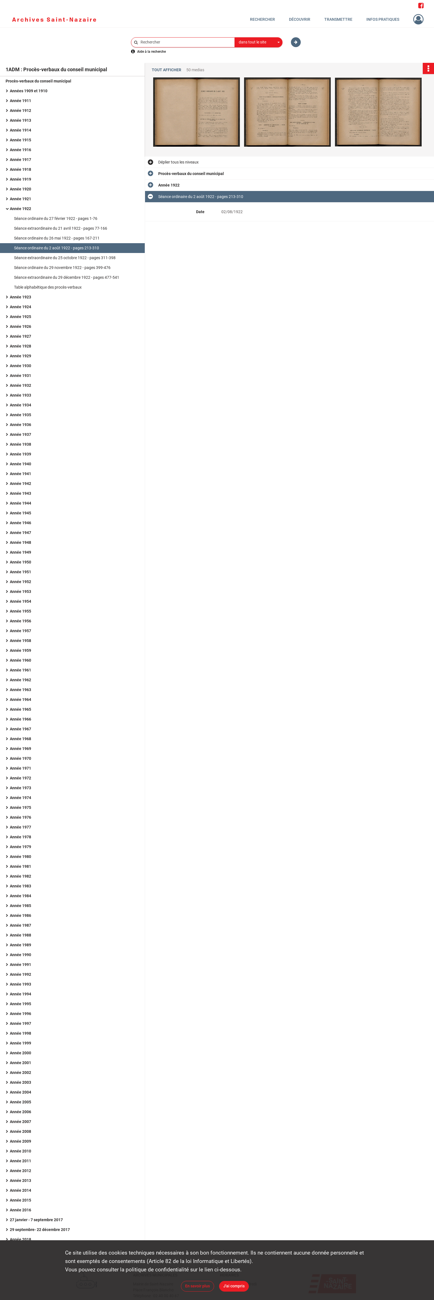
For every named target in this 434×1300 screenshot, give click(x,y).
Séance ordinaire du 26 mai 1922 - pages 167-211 (57, 238)
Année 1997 (20, 1023)
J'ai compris (234, 1286)
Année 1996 (20, 1013)
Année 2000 (20, 1053)
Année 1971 (20, 768)
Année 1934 (20, 405)
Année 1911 (20, 100)
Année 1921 (20, 199)
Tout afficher (166, 70)
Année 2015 (20, 1200)
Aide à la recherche (151, 52)
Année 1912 (20, 110)
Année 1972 (20, 778)
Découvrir (299, 19)
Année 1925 (20, 316)
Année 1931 (20, 375)
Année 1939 (20, 454)
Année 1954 (20, 601)
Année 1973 (20, 788)
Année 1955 (20, 611)
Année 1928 (20, 346)
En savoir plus (197, 1286)
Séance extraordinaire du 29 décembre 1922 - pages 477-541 (66, 277)
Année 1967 (20, 729)
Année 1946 (20, 523)
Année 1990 (20, 954)
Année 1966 (20, 719)
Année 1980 (20, 856)
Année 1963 (20, 689)
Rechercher (262, 19)
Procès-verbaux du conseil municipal (38, 81)
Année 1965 (20, 709)
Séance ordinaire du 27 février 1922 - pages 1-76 (55, 218)
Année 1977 (20, 827)
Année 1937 (20, 434)
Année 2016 (20, 1210)
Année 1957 (20, 631)
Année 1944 (20, 503)
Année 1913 (20, 120)
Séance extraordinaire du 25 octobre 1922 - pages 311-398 (65, 258)
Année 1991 (20, 964)
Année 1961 (20, 670)
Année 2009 (20, 1141)
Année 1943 (20, 493)
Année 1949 (20, 552)
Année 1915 (20, 140)
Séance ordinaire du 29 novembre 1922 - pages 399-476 (62, 267)
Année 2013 (20, 1180)
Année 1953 (20, 591)
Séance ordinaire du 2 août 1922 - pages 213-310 (56, 248)
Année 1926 (20, 326)
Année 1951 (20, 572)
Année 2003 (20, 1082)
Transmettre (338, 19)
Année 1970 (20, 758)
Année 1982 (20, 876)
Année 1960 (20, 660)
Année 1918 (20, 169)
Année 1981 (20, 866)
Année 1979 (20, 847)
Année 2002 (20, 1072)
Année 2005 (20, 1102)
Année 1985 (20, 905)
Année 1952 (20, 581)
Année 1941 (20, 473)
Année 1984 (20, 896)
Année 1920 (20, 189)
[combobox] (259, 42)
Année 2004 (20, 1092)
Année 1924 (20, 307)
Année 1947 (20, 532)
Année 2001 (20, 1062)
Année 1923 (20, 297)
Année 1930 (20, 365)
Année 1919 (20, 179)
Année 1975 (20, 807)
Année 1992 (20, 974)
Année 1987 (20, 925)
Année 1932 (20, 385)
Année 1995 (20, 1004)
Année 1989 (20, 945)
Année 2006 (20, 1112)
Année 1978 (20, 837)
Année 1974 (20, 797)
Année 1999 (20, 1043)
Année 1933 (20, 395)
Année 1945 (20, 513)
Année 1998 (20, 1033)
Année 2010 (20, 1151)
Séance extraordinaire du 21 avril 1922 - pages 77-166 (60, 228)
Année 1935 (20, 415)
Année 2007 (20, 1121)
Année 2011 (20, 1161)
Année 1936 (20, 424)
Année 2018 (20, 1239)
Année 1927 (20, 336)
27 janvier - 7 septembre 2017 (36, 1220)
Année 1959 (20, 650)
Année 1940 (20, 464)
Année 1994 (20, 994)
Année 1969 (20, 748)
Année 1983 (20, 886)
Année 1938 (20, 444)
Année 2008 (20, 1131)
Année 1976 (20, 817)
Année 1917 (20, 159)
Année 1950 (20, 562)
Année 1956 (20, 621)
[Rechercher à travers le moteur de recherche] (186, 42)
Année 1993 (20, 984)
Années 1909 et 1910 (28, 91)
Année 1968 (20, 739)
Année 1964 (20, 699)
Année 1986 (20, 915)
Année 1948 (20, 542)
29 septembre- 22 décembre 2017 (40, 1229)
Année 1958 (20, 640)
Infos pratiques (382, 19)
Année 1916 (20, 150)
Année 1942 (20, 483)
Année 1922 (20, 208)
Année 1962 (20, 680)
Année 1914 (20, 130)
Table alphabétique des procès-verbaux (48, 287)
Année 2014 (20, 1190)
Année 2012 (20, 1170)
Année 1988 (20, 935)
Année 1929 (20, 356)
